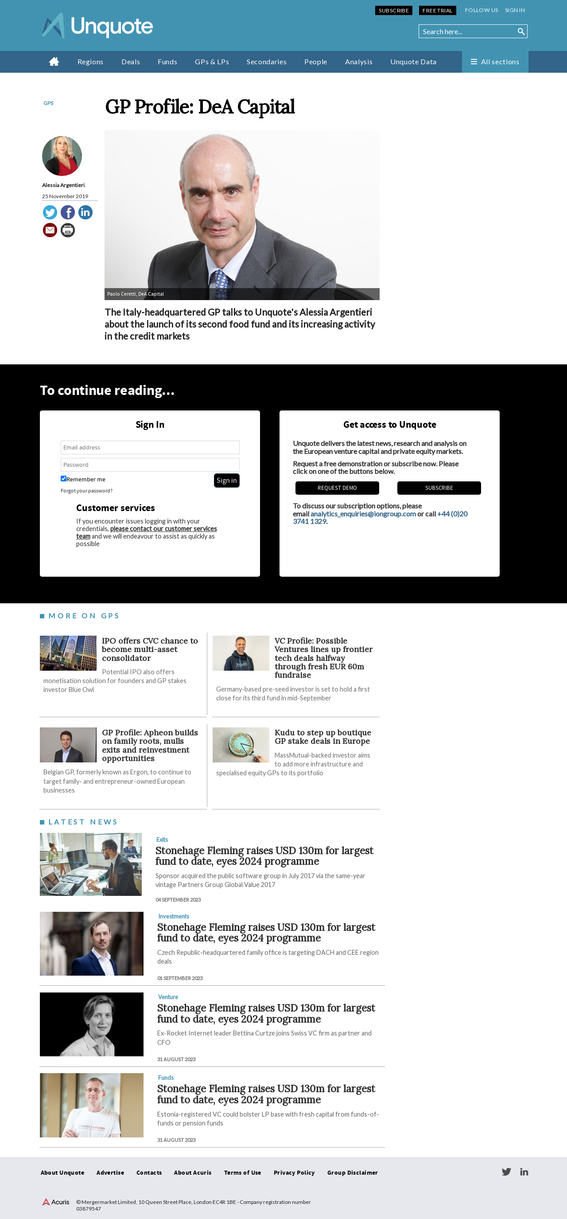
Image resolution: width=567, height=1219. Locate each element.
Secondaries (267, 61)
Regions (91, 61)
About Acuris (192, 1172)
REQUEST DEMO (337, 488)
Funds (167, 61)
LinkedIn (524, 1172)
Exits (162, 839)
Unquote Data (413, 61)
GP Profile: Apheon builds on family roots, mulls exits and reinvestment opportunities (150, 745)
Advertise (110, 1172)
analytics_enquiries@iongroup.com (363, 513)
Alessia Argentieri (63, 185)
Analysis (359, 61)
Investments (173, 916)
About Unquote (63, 1172)
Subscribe (394, 10)
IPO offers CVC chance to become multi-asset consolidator (150, 649)
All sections (500, 61)
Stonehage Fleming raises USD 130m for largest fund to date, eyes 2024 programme (264, 856)
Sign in (515, 10)
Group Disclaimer (352, 1172)
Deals (130, 61)
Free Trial (437, 10)
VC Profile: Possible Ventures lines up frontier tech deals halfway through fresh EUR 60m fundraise (324, 658)
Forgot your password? (87, 491)
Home (54, 61)
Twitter (506, 1172)
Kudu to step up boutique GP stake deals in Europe (323, 736)
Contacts (149, 1172)
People (315, 61)
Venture (168, 996)
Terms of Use (242, 1172)
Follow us (481, 10)
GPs (48, 103)
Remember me (83, 479)
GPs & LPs (212, 61)
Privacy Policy (294, 1172)
